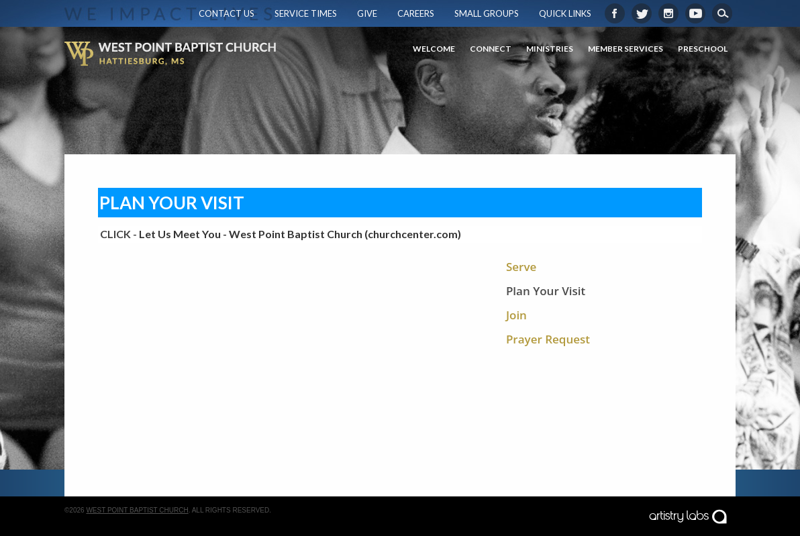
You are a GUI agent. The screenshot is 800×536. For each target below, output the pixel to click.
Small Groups (486, 13)
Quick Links (565, 13)
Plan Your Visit (545, 291)
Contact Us (226, 13)
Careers (415, 13)
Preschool (703, 49)
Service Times (305, 13)
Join (516, 315)
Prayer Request (548, 339)
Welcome (434, 49)
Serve (521, 266)
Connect (490, 49)
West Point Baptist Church (137, 510)
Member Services (625, 49)
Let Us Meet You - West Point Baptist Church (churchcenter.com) (300, 233)
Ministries (549, 49)
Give (367, 13)
